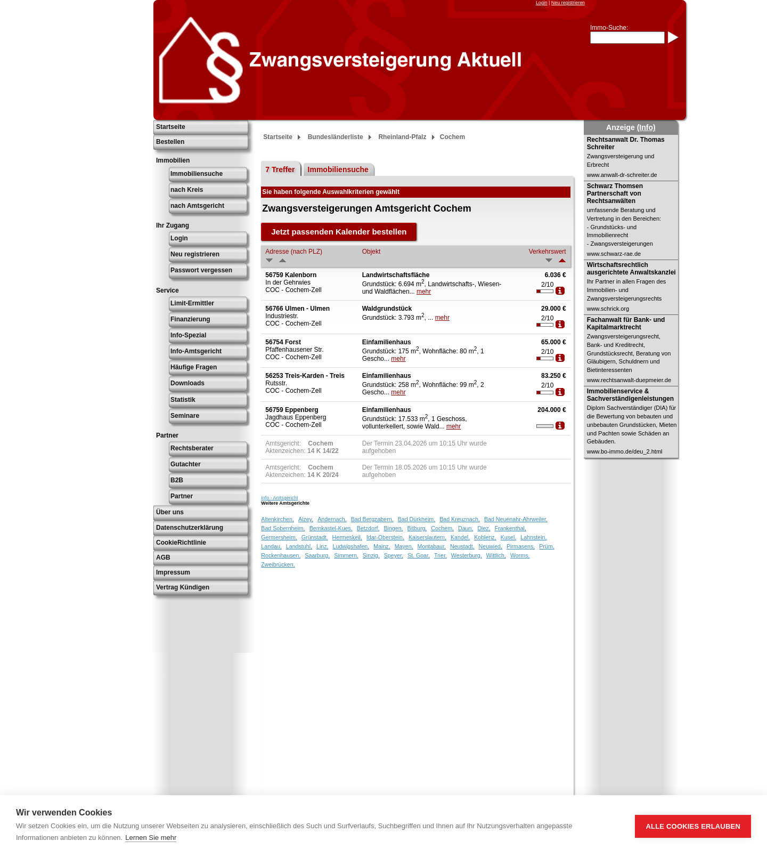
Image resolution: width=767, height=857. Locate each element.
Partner (181, 496)
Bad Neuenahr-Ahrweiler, (516, 519)
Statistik (182, 399)
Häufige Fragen (193, 367)
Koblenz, (485, 537)
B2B (176, 480)
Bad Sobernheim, (283, 528)
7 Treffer (280, 169)
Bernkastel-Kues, (331, 528)
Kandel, (460, 537)
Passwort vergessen (201, 270)
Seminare (184, 415)
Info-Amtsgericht (196, 351)
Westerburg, (466, 555)
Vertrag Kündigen (182, 587)
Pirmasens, (521, 546)
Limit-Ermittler (192, 303)
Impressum (173, 572)
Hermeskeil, (347, 537)
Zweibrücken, (278, 564)
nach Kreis (186, 189)
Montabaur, (432, 546)
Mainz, (381, 546)
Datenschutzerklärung (189, 527)
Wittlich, (496, 555)
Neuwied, (490, 546)
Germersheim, (279, 537)
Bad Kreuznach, (459, 519)
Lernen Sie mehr (150, 838)
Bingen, (393, 528)
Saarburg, (317, 555)
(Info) (646, 127)
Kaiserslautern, (427, 537)
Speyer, (393, 555)
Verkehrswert (547, 251)
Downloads (187, 383)
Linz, (322, 546)
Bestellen (170, 141)
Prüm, (546, 546)
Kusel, (509, 537)
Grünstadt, (314, 537)
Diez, (483, 528)
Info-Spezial (188, 335)
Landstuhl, (299, 546)
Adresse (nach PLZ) (293, 251)
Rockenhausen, (280, 555)
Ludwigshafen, (351, 546)
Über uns (170, 512)
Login (542, 2)
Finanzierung (190, 319)
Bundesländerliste (335, 137)
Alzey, (305, 519)
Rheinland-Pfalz (402, 137)
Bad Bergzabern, (372, 519)
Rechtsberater (192, 448)
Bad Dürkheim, (416, 519)
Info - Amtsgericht (279, 497)
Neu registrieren (568, 2)
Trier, (440, 555)
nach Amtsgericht (197, 205)
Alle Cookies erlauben (693, 826)
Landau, (271, 546)
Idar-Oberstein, (385, 537)
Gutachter (185, 464)
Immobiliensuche (196, 173)
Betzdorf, (368, 528)
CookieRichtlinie (181, 542)
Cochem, (442, 528)
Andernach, (332, 519)
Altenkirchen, (277, 519)
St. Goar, (418, 555)
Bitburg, (417, 528)
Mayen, (404, 546)
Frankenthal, (510, 528)
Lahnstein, (533, 537)
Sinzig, (371, 555)
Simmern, (346, 555)
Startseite (170, 127)
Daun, (465, 528)
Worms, (520, 555)
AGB (163, 557)
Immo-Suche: (609, 27)
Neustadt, (462, 546)
